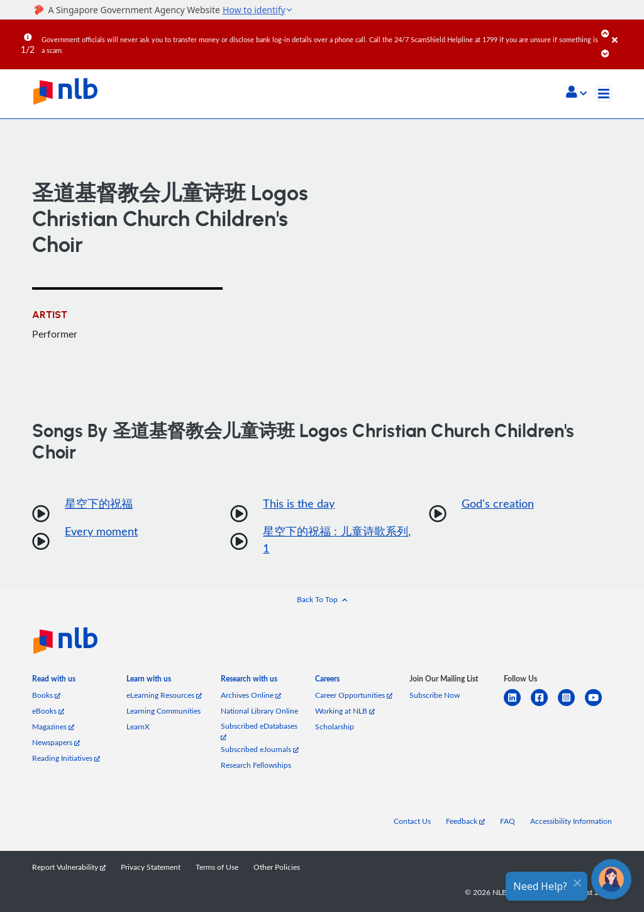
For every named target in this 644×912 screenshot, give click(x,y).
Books (46, 695)
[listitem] (53, 681)
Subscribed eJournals (260, 749)
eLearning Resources (164, 695)
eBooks (48, 710)
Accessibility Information (571, 821)
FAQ (507, 821)
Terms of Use (217, 867)
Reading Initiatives (66, 758)
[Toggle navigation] (604, 94)
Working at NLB (345, 710)
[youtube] (598, 705)
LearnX (138, 726)
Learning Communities (163, 710)
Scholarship (334, 726)
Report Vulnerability (69, 867)
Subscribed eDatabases (259, 731)
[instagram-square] (571, 705)
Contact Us (412, 821)
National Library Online (259, 710)
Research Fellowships (256, 765)
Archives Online (251, 695)
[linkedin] (517, 705)
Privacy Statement (150, 867)
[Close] (625, 30)
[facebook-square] (544, 705)
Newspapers (56, 742)
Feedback (465, 821)
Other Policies (276, 867)
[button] (576, 93)
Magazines (53, 726)
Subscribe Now (434, 695)
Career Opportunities (353, 695)
